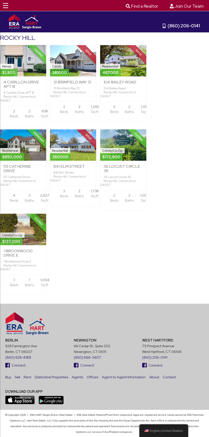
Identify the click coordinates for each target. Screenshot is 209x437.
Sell (17, 377)
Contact (169, 377)
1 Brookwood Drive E (18, 253)
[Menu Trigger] (5, 5)
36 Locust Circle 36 (122, 168)
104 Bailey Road (120, 82)
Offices (92, 377)
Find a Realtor (142, 6)
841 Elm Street (69, 166)
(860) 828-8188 (18, 357)
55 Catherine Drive (17, 168)
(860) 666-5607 (87, 357)
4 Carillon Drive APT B (21, 84)
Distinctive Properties (51, 377)
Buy (8, 377)
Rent (27, 377)
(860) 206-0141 (181, 26)
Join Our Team (187, 6)
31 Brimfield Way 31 (72, 82)
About (154, 377)
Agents (77, 377)
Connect (15, 365)
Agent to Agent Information (124, 377)
